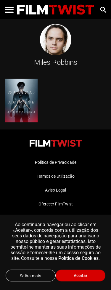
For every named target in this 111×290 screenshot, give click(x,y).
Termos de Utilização (56, 176)
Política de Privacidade (55, 162)
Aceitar (80, 275)
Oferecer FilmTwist (55, 204)
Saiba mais (30, 275)
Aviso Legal (55, 190)
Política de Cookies (78, 258)
